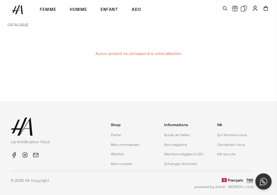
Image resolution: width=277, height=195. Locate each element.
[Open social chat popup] (263, 181)
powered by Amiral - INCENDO (223, 186)
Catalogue (18, 24)
